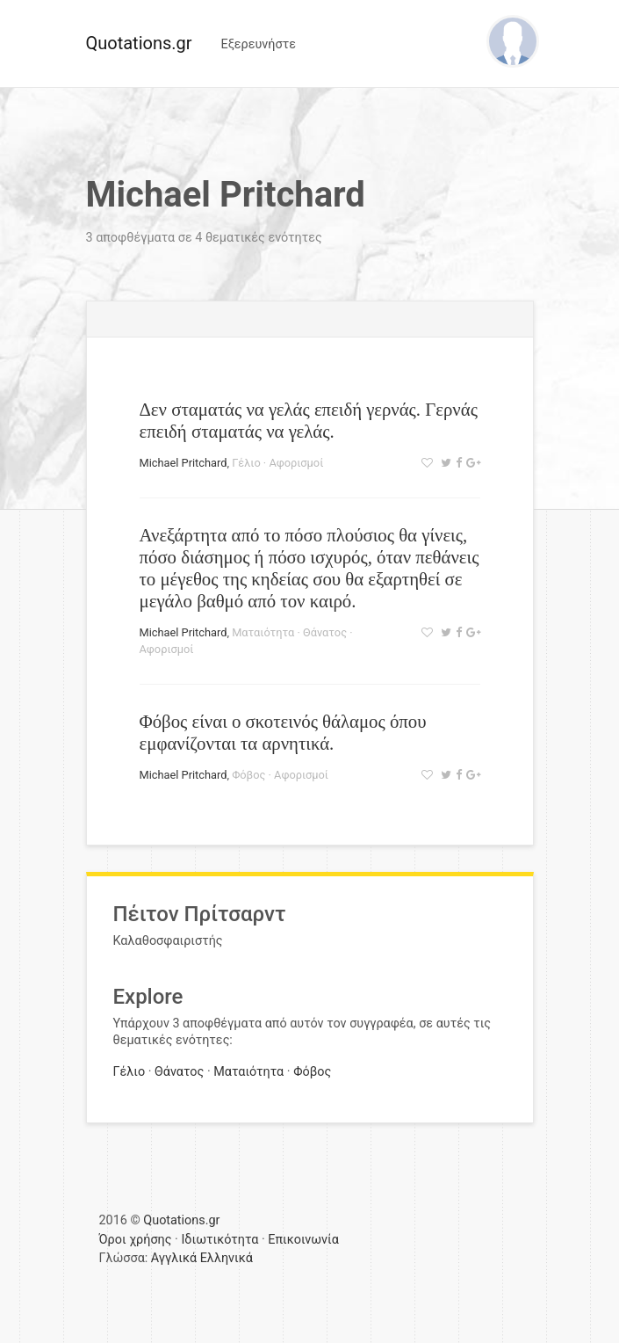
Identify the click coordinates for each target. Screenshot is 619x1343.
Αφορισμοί (296, 462)
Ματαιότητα (263, 632)
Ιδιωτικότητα (219, 1239)
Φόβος (248, 774)
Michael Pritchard (183, 462)
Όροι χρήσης (135, 1239)
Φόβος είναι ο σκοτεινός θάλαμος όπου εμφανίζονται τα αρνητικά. (283, 732)
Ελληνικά (226, 1258)
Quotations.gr (139, 43)
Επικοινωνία (303, 1239)
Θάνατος (325, 632)
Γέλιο (246, 462)
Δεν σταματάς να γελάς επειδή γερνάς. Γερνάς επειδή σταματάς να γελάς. (309, 420)
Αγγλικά (174, 1258)
